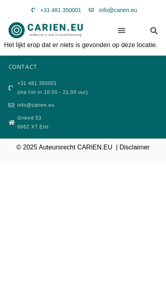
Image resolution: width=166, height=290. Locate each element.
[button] (122, 30)
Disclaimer (135, 147)
